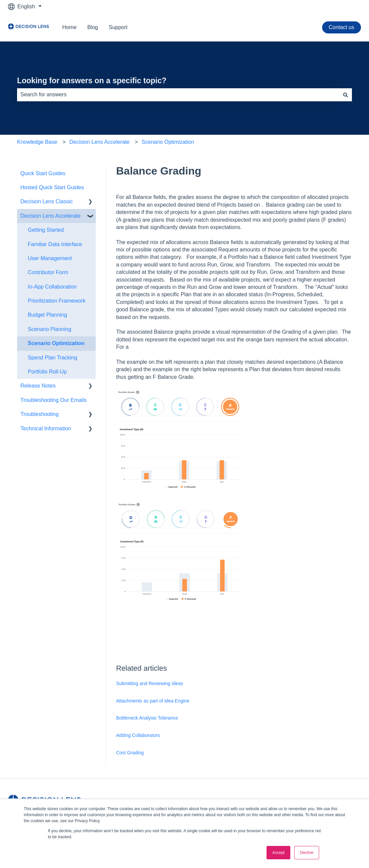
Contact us (341, 27)
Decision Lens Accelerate (99, 142)
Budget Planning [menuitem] (47, 315)
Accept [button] (278, 852)
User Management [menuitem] (50, 258)
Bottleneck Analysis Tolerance (147, 718)
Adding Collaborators (138, 735)
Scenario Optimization (168, 142)
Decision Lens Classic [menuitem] (46, 201)
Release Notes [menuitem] (38, 386)
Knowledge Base (37, 142)
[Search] (345, 94)
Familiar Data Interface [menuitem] (55, 244)
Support (118, 27)
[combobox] (178, 94)
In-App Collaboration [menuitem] (52, 287)
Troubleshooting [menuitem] (39, 414)
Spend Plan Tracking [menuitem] (52, 357)
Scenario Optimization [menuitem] (56, 343)
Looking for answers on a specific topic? (91, 80)
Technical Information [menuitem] (45, 428)
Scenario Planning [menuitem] (49, 329)
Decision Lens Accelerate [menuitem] (50, 216)
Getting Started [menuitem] (46, 230)
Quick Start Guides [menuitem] (42, 173)
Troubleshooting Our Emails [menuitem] (53, 400)
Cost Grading (130, 752)
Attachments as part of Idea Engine (153, 700)
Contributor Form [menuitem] (48, 272)
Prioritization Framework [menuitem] (56, 301)
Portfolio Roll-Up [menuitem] (47, 371)
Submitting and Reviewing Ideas (149, 683)
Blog (92, 27)
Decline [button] (306, 852)
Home (69, 27)
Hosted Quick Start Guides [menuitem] (52, 187)
